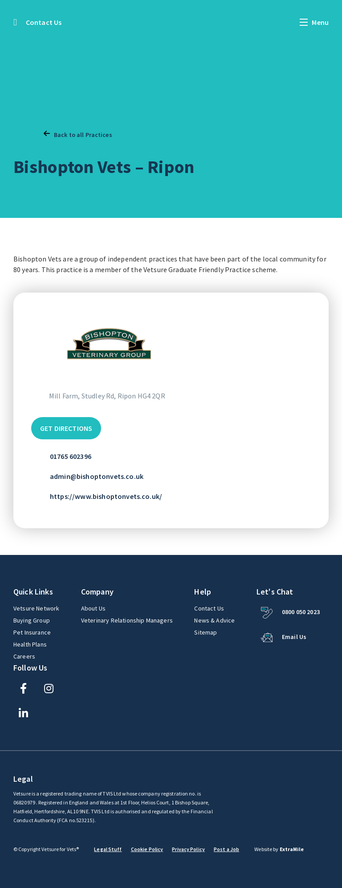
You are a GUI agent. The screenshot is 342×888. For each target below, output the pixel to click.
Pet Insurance (32, 632)
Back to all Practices (77, 134)
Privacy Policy (188, 849)
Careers (24, 656)
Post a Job (226, 849)
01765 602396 (70, 456)
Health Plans (30, 644)
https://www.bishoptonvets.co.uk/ (106, 496)
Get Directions (66, 428)
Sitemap (205, 632)
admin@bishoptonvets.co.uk (96, 476)
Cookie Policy (147, 849)
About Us (93, 608)
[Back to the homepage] (15, 22)
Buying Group (31, 620)
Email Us (294, 637)
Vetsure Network (36, 608)
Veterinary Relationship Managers (127, 620)
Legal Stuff (108, 849)
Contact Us (44, 22)
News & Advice (214, 620)
